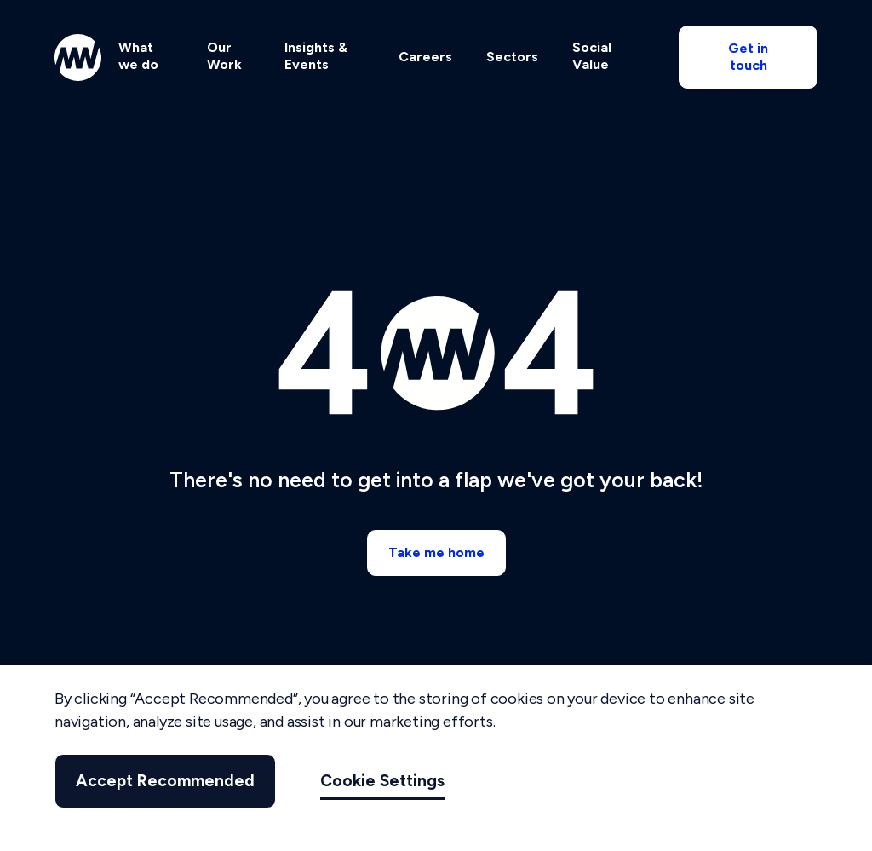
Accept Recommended (165, 781)
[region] (436, 758)
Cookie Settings (382, 781)
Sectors (512, 57)
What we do (138, 55)
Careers (425, 57)
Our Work (224, 55)
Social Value (591, 55)
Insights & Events (315, 55)
